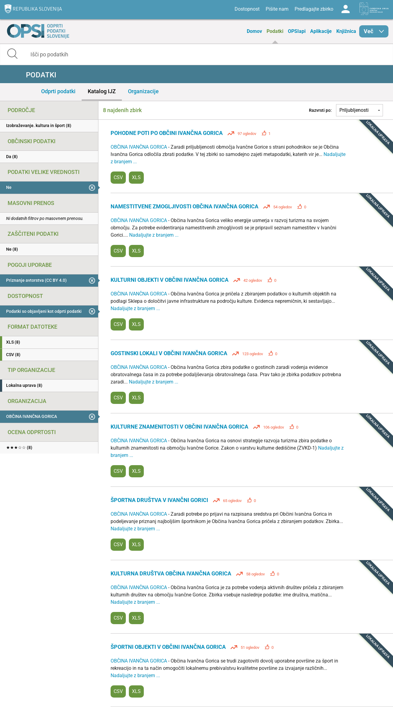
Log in (345, 9)
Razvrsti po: (320, 110)
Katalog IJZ (102, 91)
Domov (254, 31)
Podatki (275, 31)
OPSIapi (297, 31)
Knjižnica (346, 31)
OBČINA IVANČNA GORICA (139, 147)
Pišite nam (277, 9)
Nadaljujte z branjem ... (154, 235)
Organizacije (143, 91)
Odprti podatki (58, 91)
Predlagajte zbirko (314, 9)
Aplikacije (321, 31)
